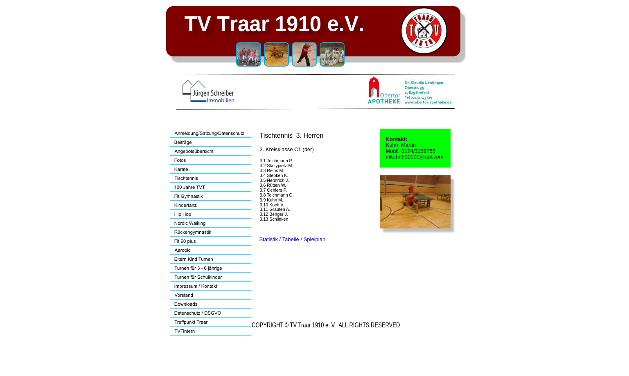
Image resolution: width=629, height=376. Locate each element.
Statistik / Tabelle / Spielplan (292, 239)
